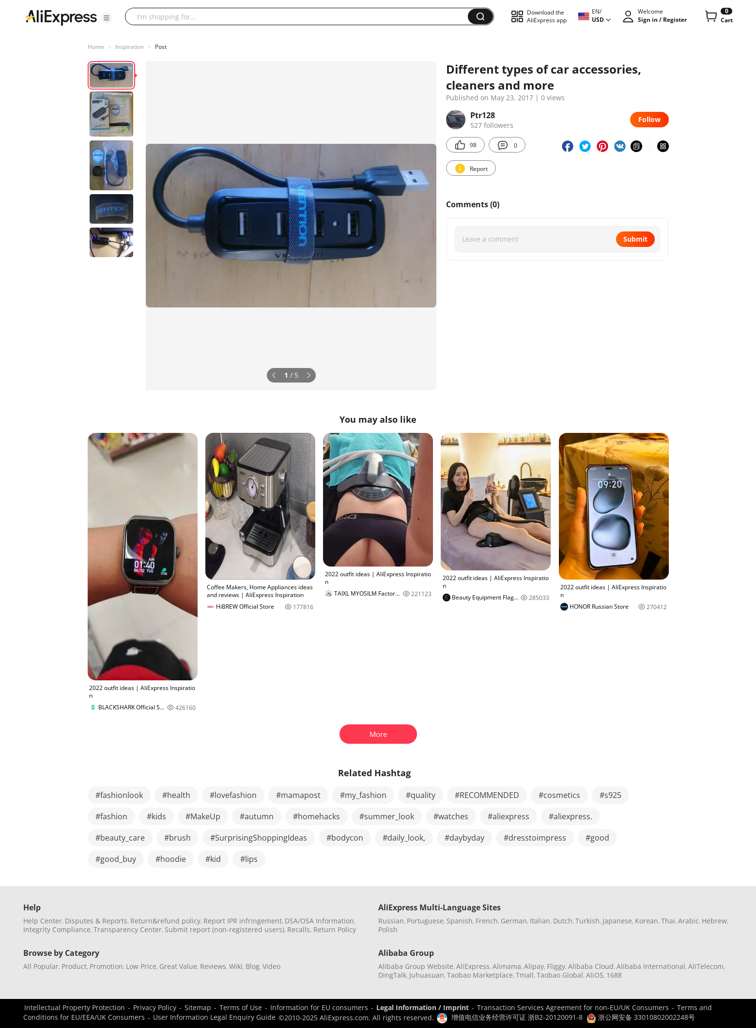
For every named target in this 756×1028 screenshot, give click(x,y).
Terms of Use (240, 1007)
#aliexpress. (570, 816)
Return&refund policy (165, 920)
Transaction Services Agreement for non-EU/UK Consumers (573, 1007)
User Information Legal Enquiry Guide (214, 1017)
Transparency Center (127, 929)
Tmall (525, 975)
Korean (646, 920)
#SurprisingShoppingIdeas (258, 837)
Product (74, 966)
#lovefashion (233, 795)
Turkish (587, 920)
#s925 (610, 795)
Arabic (688, 920)
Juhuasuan (426, 975)
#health (176, 795)
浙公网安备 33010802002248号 (640, 1017)
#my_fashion (363, 795)
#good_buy (115, 859)
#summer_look (386, 816)
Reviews (213, 966)
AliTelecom (706, 966)
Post (161, 47)
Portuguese (425, 920)
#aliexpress (508, 816)
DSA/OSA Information (319, 920)
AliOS (594, 975)
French (487, 920)
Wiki (236, 966)
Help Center (42, 920)
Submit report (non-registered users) (224, 929)
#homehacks (316, 816)
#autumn (257, 816)
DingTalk (392, 975)
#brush (177, 837)
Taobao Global (560, 975)
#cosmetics (559, 795)
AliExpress (473, 966)
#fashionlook (119, 795)
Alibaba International (651, 966)
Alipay (534, 966)
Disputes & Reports (96, 920)
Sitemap (198, 1007)
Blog (253, 966)
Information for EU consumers (319, 1007)
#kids (156, 816)
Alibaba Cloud (591, 966)
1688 (614, 975)
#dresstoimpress (535, 837)
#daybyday (464, 837)
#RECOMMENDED (487, 795)
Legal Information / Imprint (422, 1007)
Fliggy (556, 966)
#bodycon (344, 837)
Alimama (507, 966)
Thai (668, 920)
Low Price (141, 966)
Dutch (562, 920)
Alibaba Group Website (415, 966)
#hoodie (170, 859)
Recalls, (299, 929)
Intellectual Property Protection (74, 1007)
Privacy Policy (154, 1007)
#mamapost (298, 795)
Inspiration (129, 47)
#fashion (111, 816)
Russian (391, 920)
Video (271, 966)
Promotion (106, 966)
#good (597, 837)
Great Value (178, 966)
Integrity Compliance (57, 929)
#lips (249, 859)
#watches (450, 816)
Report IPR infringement (242, 920)
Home (96, 47)
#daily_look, (404, 837)
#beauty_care (120, 837)
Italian (540, 920)
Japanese (617, 920)
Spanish (460, 920)
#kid (213, 859)
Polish (388, 929)
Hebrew (714, 920)
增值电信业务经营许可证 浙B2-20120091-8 (517, 1017)
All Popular (41, 966)
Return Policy (334, 929)
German (514, 920)
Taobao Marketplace (480, 975)
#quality (420, 795)
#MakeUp (202, 816)
